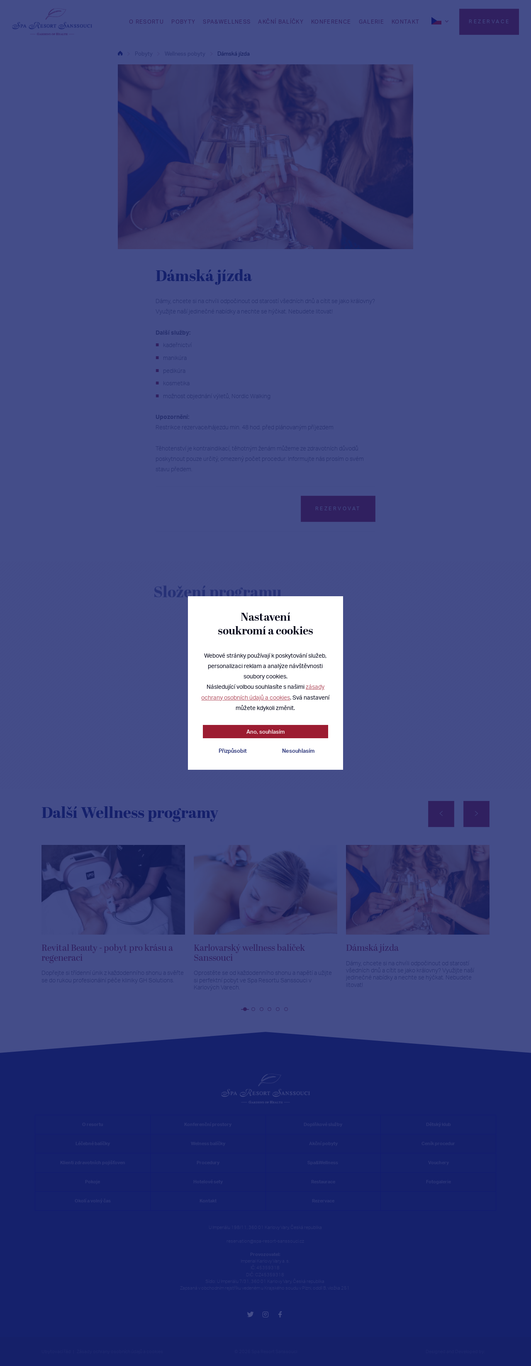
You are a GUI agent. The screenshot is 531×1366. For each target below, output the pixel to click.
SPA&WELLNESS (227, 21)
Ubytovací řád (56, 1351)
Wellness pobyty (185, 53)
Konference (331, 21)
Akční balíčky (281, 21)
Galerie (371, 21)
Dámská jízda (233, 53)
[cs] (441, 20)
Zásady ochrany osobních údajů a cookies (120, 1351)
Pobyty (183, 21)
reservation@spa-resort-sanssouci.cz (265, 1241)
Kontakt (405, 21)
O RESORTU (146, 21)
